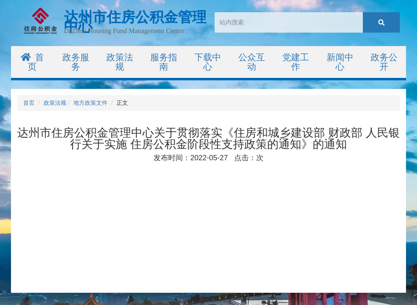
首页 (32, 62)
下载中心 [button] (207, 62)
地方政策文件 (90, 102)
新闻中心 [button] (340, 62)
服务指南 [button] (163, 62)
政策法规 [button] (119, 62)
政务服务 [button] (75, 62)
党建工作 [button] (295, 62)
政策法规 (55, 102)
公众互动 (251, 62)
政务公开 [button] (384, 62)
